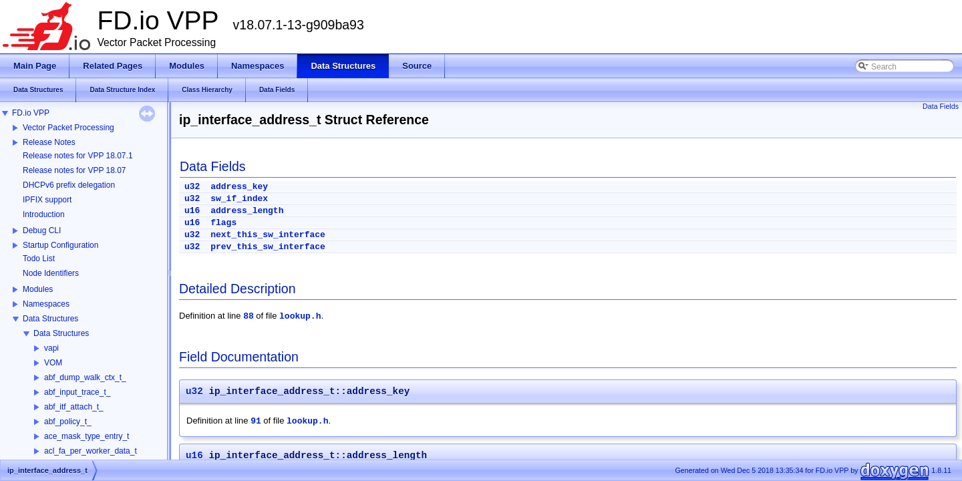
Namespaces (46, 304)
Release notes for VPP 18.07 (74, 170)
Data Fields (941, 106)
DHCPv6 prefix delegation (69, 185)
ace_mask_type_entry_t (86, 436)
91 (256, 421)
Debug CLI (42, 230)
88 (248, 316)
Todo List (39, 258)
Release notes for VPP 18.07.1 (78, 155)
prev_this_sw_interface (267, 247)
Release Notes (49, 142)
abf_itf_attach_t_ (74, 407)
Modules (38, 289)
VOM (53, 362)
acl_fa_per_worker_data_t (90, 451)
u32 (192, 187)
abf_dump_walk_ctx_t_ (85, 377)
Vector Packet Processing (68, 127)
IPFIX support (47, 199)
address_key (239, 187)
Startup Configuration (60, 245)
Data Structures (50, 318)
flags (223, 223)
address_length (246, 211)
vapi (51, 348)
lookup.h (300, 316)
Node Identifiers (51, 273)
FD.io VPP (30, 113)
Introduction (44, 214)
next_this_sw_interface (267, 235)
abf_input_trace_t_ (77, 392)
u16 (192, 211)
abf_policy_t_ (68, 421)
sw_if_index (239, 199)
